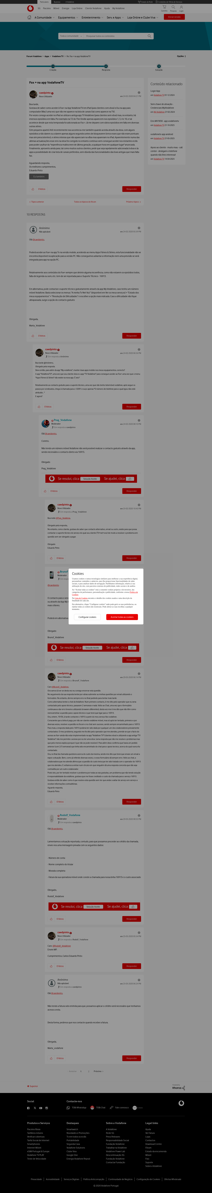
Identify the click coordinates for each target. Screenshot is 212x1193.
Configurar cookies (87, 617)
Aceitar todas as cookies (122, 617)
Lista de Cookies (81, 598)
